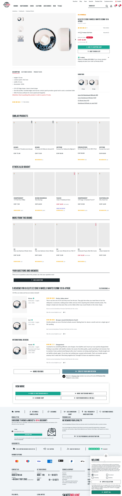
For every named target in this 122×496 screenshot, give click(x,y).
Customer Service (106, 412)
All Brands (90, 474)
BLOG (89, 480)
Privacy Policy (99, 488)
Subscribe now (28, 434)
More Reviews (37, 372)
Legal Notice (41, 494)
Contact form (30, 479)
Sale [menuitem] (60, 6)
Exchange (51, 412)
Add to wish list (93, 51)
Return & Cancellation (67, 476)
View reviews (106, 27)
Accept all (106, 492)
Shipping (16, 412)
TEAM (89, 482)
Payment (64, 473)
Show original (31, 350)
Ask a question (37, 280)
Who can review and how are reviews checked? (25, 293)
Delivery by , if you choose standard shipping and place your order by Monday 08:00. (94, 59)
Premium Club (75, 376)
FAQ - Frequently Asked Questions (70, 481)
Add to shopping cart (94, 47)
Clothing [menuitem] (39, 6)
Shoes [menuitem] (32, 6)
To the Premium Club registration (86, 436)
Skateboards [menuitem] (24, 6)
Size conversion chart (67, 477)
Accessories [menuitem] (47, 6)
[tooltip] (108, 32)
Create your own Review (85, 372)
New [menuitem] (54, 6)
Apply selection (106, 482)
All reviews (64, 479)
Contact (64, 484)
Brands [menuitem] (16, 6)
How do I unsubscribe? (18, 439)
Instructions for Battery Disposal (69, 482)
